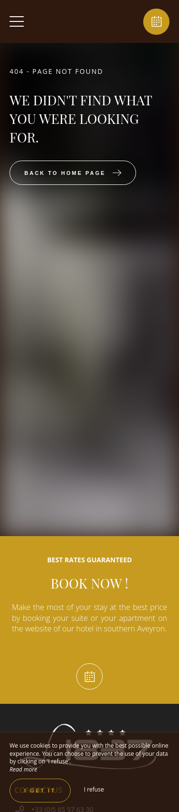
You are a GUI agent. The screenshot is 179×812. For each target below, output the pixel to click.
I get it (40, 790)
